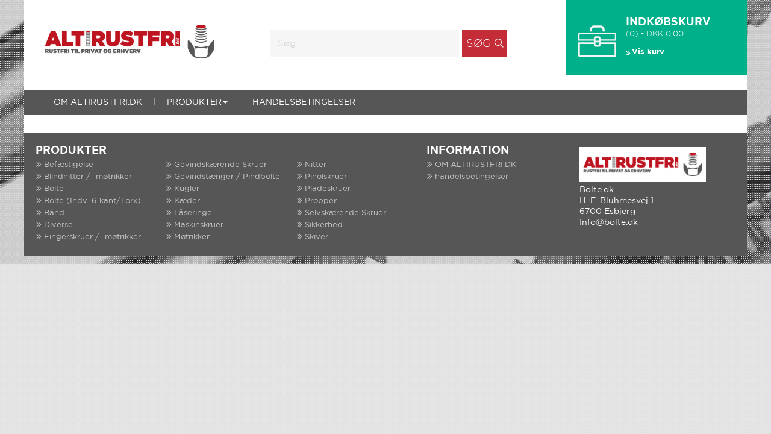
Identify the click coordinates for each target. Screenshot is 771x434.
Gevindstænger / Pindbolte (227, 177)
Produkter (197, 102)
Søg (478, 44)
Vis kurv (648, 52)
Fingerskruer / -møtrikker (92, 237)
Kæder (187, 201)
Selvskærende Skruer (345, 213)
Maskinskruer (198, 225)
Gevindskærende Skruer (220, 165)
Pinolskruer (326, 177)
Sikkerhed (324, 225)
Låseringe (193, 213)
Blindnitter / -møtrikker (88, 177)
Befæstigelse (68, 165)
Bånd (54, 213)
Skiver (316, 237)
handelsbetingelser (303, 102)
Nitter (315, 165)
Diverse (58, 225)
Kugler (186, 189)
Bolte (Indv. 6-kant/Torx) (92, 201)
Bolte (54, 189)
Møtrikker (192, 237)
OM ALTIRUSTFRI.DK (98, 102)
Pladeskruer (328, 189)
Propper (321, 201)
